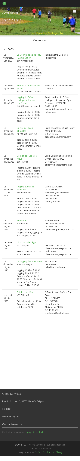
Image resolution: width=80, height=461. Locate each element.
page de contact (35, 432)
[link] (4, 3)
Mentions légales (10, 416)
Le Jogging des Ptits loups (29, 261)
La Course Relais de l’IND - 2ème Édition (29, 56)
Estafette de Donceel (27, 292)
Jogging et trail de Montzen (25, 188)
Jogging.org (10, 12)
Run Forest (22, 220)
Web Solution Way (48, 452)
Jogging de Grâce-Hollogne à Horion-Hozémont (26, 100)
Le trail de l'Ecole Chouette (25, 129)
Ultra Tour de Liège (26, 242)
